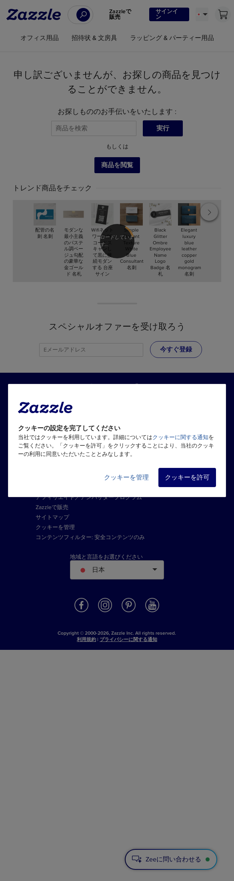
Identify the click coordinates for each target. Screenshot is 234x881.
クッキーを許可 (187, 477)
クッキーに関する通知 (180, 437)
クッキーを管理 (126, 477)
